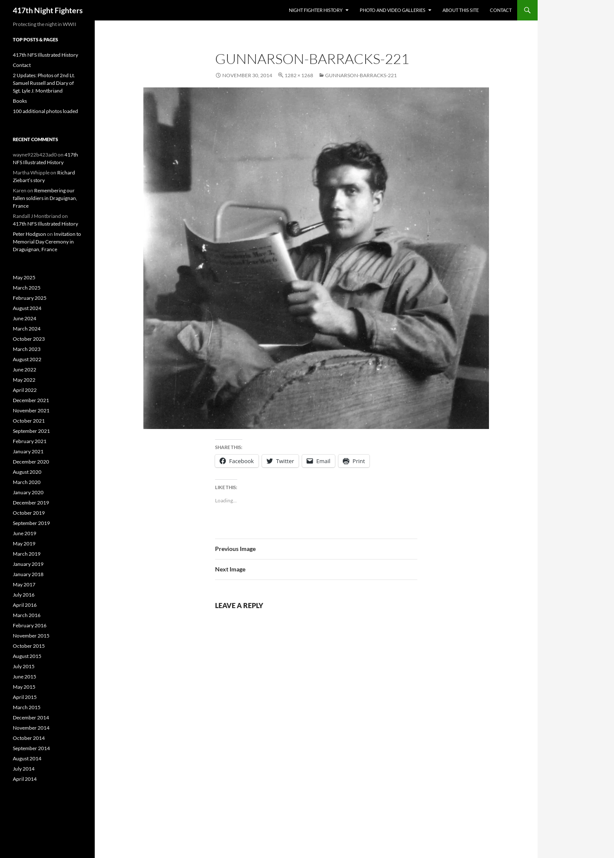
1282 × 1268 (299, 75)
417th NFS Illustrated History (45, 55)
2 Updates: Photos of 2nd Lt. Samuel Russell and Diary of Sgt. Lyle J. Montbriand (44, 83)
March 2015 (27, 707)
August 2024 (27, 308)
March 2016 (27, 615)
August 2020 (27, 472)
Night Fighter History (316, 10)
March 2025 (27, 287)
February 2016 (30, 625)
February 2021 (30, 441)
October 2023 (29, 339)
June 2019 (24, 533)
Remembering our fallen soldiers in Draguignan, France (45, 198)
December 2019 (31, 502)
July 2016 (24, 594)
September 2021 (31, 431)
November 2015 (31, 635)
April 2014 (25, 779)
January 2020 (28, 492)
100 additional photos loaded (45, 111)
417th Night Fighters (48, 10)
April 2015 (25, 697)
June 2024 (24, 318)
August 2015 (27, 656)
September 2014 (31, 748)
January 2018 (28, 574)
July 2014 (24, 768)
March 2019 (27, 554)
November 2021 (31, 410)
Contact (501, 10)
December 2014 (31, 717)
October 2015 (29, 646)
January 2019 (28, 564)
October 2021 (29, 420)
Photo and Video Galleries (392, 10)
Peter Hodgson (29, 234)
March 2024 (27, 328)
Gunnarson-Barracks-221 (361, 75)
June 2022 (24, 369)
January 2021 (28, 451)
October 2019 (29, 513)
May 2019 (24, 543)
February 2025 (30, 298)
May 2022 (24, 380)
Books (20, 101)
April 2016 (25, 605)
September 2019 (31, 523)
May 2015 (24, 687)
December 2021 (31, 400)
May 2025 (24, 277)
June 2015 (24, 676)
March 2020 (27, 482)
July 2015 (24, 666)
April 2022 (25, 390)
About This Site (460, 10)
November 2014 (31, 728)
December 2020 (31, 461)
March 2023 (27, 349)
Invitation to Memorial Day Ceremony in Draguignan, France (47, 241)
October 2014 (29, 738)
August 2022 (27, 359)
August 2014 (27, 758)
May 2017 (24, 584)
